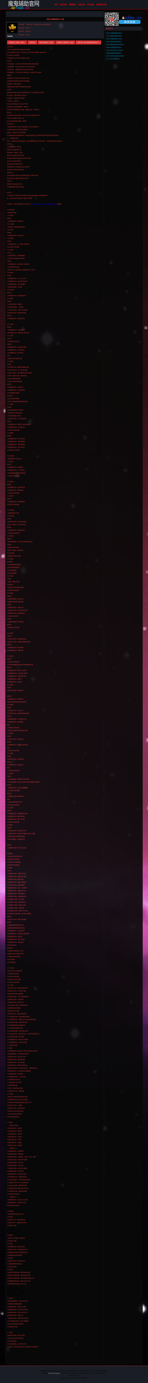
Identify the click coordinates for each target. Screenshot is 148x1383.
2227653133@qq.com (54, 1373)
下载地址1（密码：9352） (17, 42)
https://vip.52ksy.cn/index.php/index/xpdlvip (44, 204)
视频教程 (72, 4)
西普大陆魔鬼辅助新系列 (114, 33)
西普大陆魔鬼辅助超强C (113, 41)
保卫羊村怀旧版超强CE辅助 (115, 56)
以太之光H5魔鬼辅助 (112, 59)
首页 (56, 4)
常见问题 (90, 4)
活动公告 (81, 4)
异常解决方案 (101, 4)
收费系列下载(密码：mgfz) (65, 42)
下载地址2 (32, 42)
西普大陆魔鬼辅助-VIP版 (114, 39)
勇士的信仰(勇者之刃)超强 (114, 50)
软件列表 (63, 4)
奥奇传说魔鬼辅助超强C (113, 47)
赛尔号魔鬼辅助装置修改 (114, 36)
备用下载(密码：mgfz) (46, 42)
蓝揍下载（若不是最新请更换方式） (88, 42)
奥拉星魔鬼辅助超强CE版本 (115, 44)
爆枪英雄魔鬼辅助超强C (113, 53)
